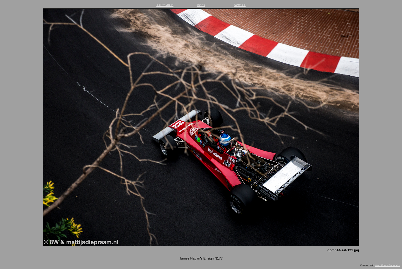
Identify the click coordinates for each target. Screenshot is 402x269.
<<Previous (165, 5)
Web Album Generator (387, 265)
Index (201, 5)
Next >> (240, 5)
